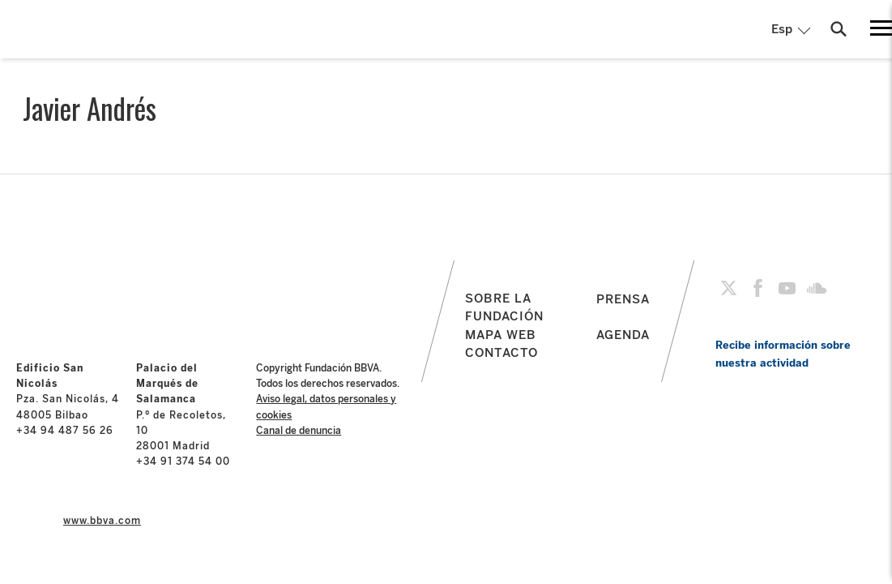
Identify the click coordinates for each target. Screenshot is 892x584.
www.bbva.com (102, 520)
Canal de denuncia (298, 430)
